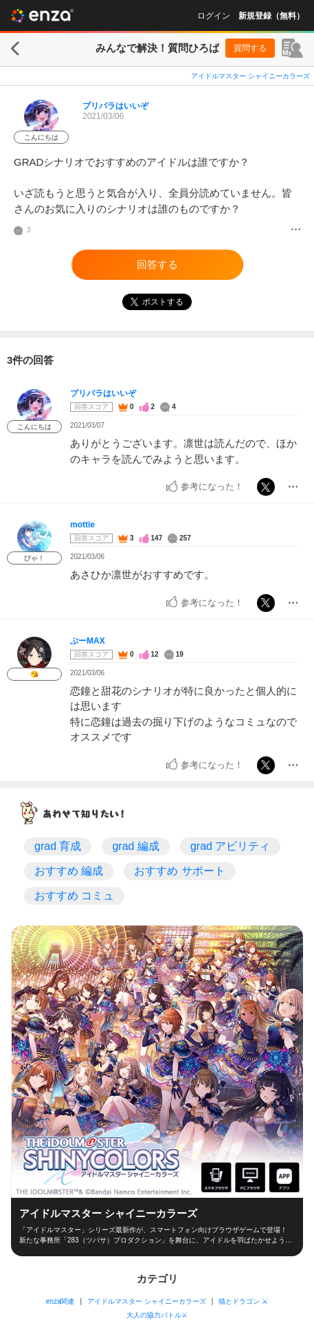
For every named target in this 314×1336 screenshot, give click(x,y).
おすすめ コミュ (74, 895)
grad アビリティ (230, 846)
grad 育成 (57, 846)
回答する (157, 264)
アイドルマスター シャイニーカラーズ (250, 76)
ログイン (213, 16)
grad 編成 (135, 846)
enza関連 (60, 1301)
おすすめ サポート (179, 871)
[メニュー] (295, 230)
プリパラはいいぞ (115, 106)
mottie (82, 524)
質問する (250, 48)
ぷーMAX (87, 641)
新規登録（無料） (271, 16)
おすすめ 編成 (68, 871)
